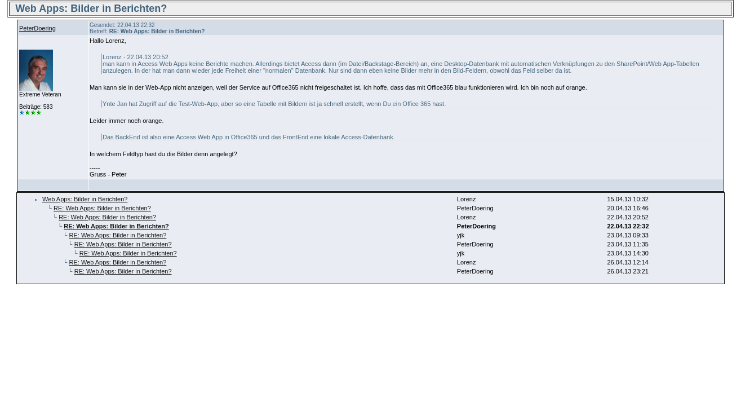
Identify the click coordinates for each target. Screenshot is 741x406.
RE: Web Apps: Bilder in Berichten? (102, 208)
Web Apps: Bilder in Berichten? (84, 199)
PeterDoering (37, 28)
